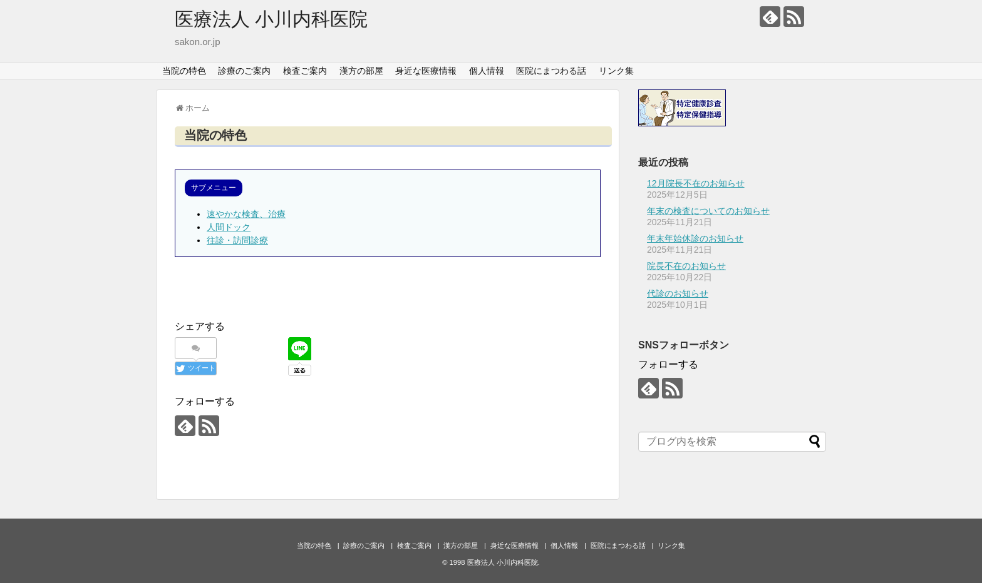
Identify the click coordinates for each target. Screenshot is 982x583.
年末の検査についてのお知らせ (708, 211)
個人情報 (486, 71)
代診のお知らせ (677, 293)
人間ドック (229, 227)
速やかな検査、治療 (246, 214)
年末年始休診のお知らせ (695, 238)
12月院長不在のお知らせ (696, 183)
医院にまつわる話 (551, 71)
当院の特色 (184, 71)
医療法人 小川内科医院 (271, 19)
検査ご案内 (305, 71)
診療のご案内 (244, 71)
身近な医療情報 (426, 71)
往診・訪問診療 (237, 240)
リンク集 (616, 71)
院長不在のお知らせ (686, 266)
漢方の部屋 (361, 71)
